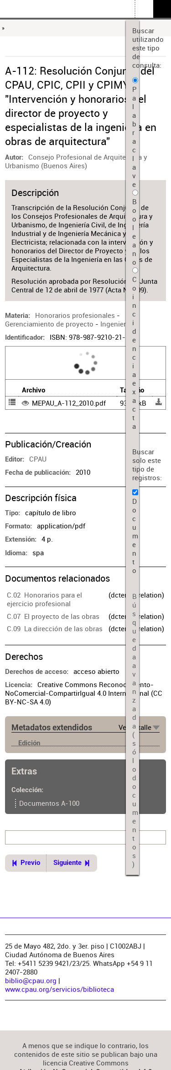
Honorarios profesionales (75, 315)
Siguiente (67, 863)
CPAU (38, 459)
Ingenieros (117, 324)
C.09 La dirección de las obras (55, 628)
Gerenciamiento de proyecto (49, 324)
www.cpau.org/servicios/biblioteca (59, 989)
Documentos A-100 (49, 803)
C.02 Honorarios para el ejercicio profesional (44, 599)
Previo (30, 863)
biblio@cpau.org (31, 980)
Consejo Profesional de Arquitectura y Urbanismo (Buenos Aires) (76, 161)
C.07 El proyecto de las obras (53, 616)
